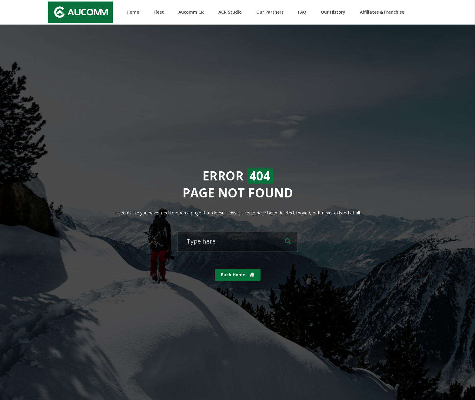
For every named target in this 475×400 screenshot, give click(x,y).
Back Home (237, 274)
